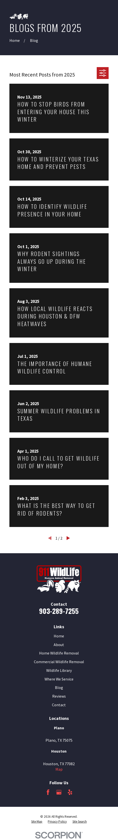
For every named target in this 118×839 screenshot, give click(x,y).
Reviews (59, 696)
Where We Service (59, 679)
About (59, 644)
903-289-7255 (59, 611)
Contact (59, 704)
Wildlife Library (59, 670)
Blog (59, 687)
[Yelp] (70, 792)
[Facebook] (48, 792)
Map (59, 769)
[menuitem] (36, 821)
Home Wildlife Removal (59, 653)
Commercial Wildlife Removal (59, 661)
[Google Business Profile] (59, 792)
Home (59, 635)
